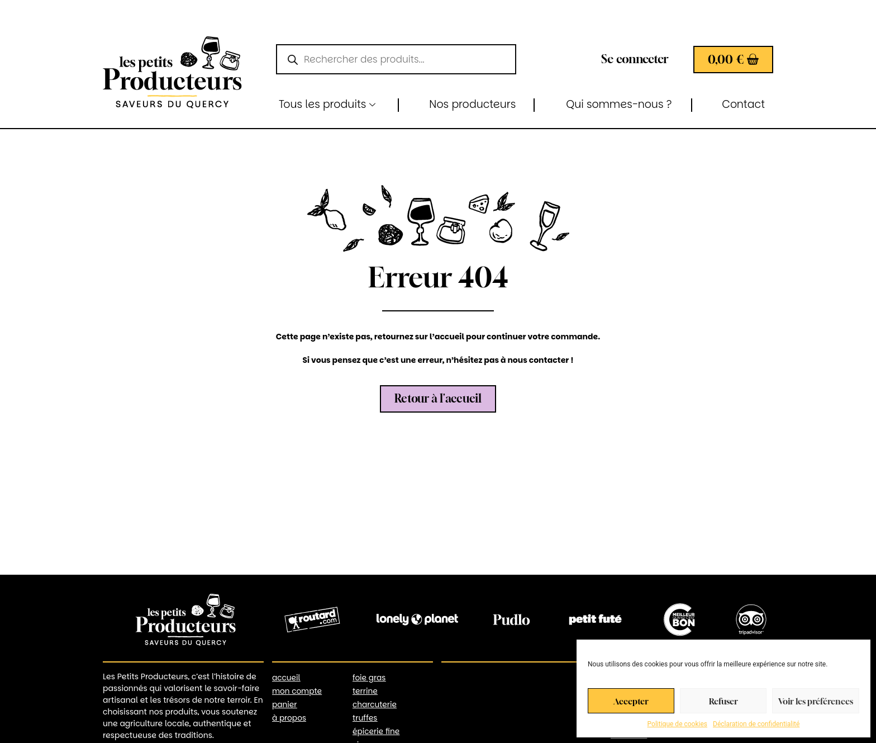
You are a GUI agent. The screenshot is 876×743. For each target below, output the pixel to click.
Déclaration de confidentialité (756, 724)
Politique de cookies (677, 724)
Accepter (631, 701)
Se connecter (635, 59)
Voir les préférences (815, 701)
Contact (743, 104)
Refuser (723, 701)
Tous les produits (327, 104)
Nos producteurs (472, 104)
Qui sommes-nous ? (619, 104)
